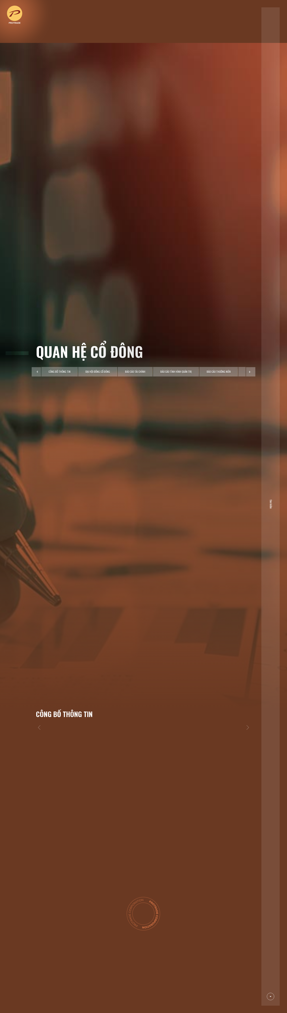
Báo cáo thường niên (219, 299)
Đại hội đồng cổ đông (97, 299)
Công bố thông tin (59, 299)
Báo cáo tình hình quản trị (176, 299)
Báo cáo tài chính (135, 299)
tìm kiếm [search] (269, 503)
